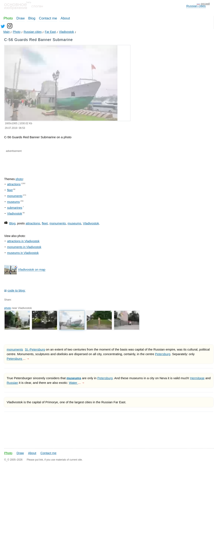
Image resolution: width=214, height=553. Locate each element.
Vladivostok (14, 213)
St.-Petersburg (35, 349)
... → (26, 358)
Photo (8, 18)
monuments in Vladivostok (24, 247)
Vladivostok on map (31, 269)
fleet (10, 190)
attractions (14, 184)
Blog (31, 18)
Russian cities (196, 6)
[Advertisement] (54, 161)
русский (205, 3)
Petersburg (162, 354)
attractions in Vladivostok (23, 241)
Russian (12, 382)
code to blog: (16, 290)
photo (19, 179)
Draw (20, 18)
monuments (14, 196)
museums (13, 202)
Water (73, 382)
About (65, 18)
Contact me (48, 18)
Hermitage (197, 378)
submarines (14, 207)
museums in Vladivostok (23, 253)
